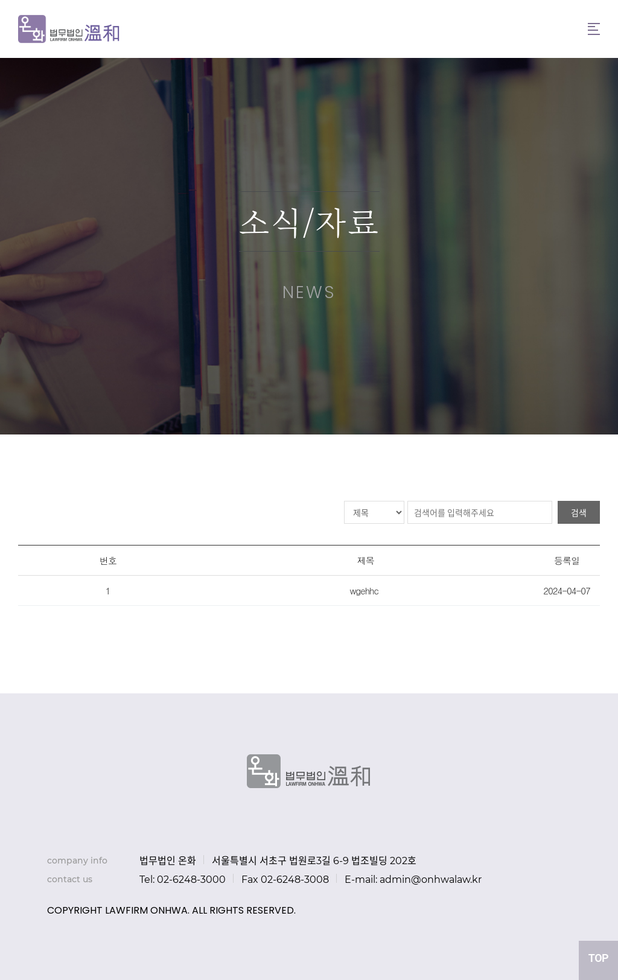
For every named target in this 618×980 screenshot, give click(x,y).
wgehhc (363, 590)
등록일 (566, 560)
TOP (598, 958)
